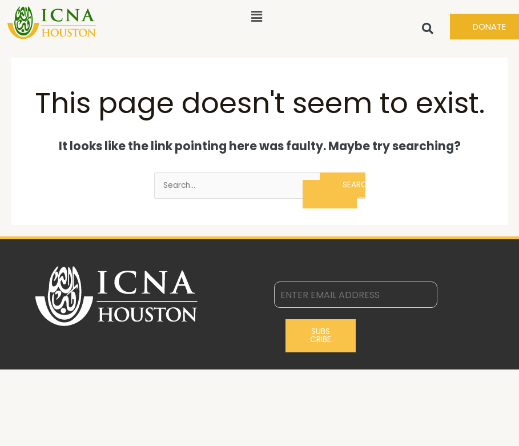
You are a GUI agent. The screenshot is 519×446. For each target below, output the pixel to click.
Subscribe (320, 335)
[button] (257, 16)
